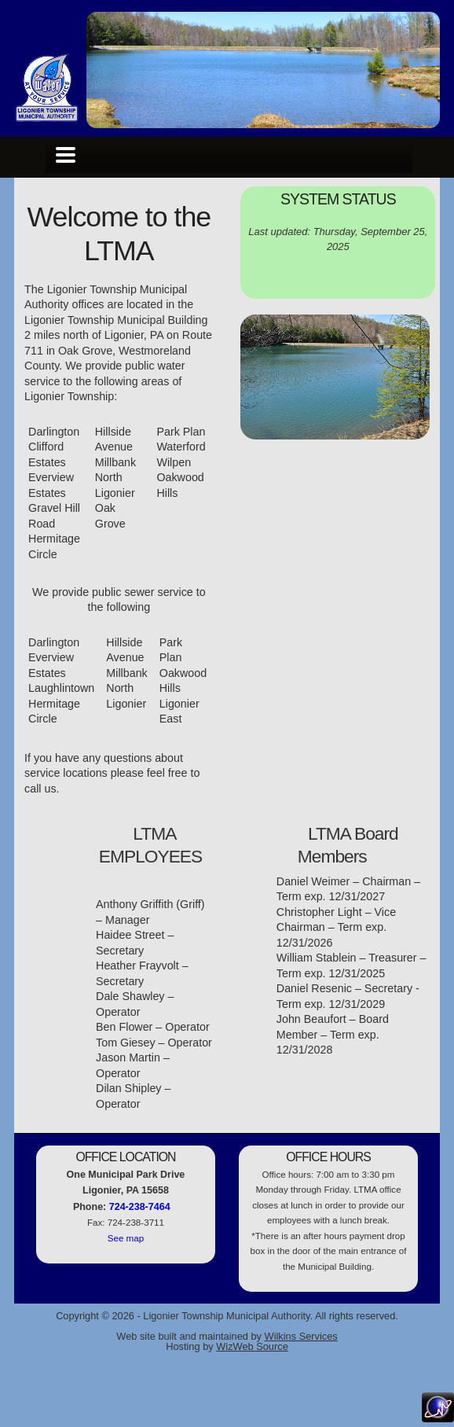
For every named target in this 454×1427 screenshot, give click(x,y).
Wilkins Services (301, 1336)
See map (126, 1238)
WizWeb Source (252, 1346)
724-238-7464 (139, 1206)
